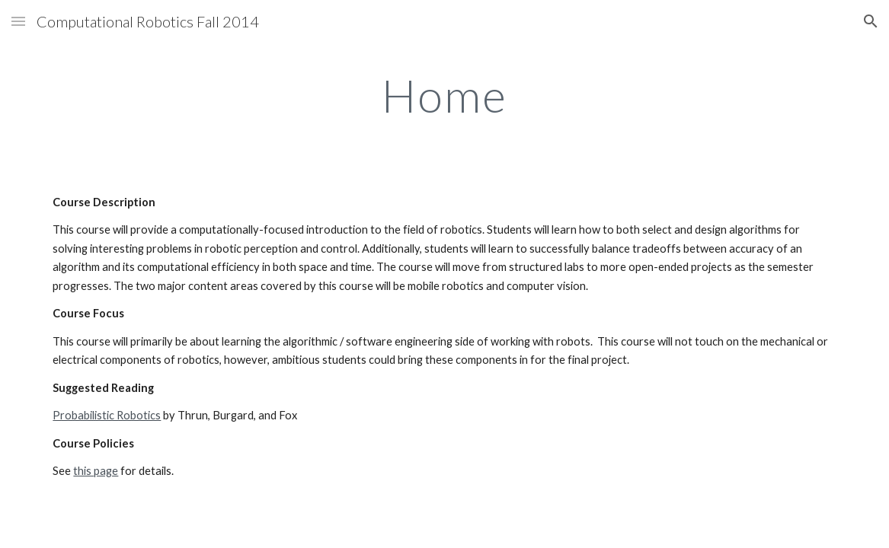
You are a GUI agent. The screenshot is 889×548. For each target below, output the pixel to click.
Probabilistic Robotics (107, 415)
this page (95, 470)
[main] (444, 95)
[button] (18, 21)
